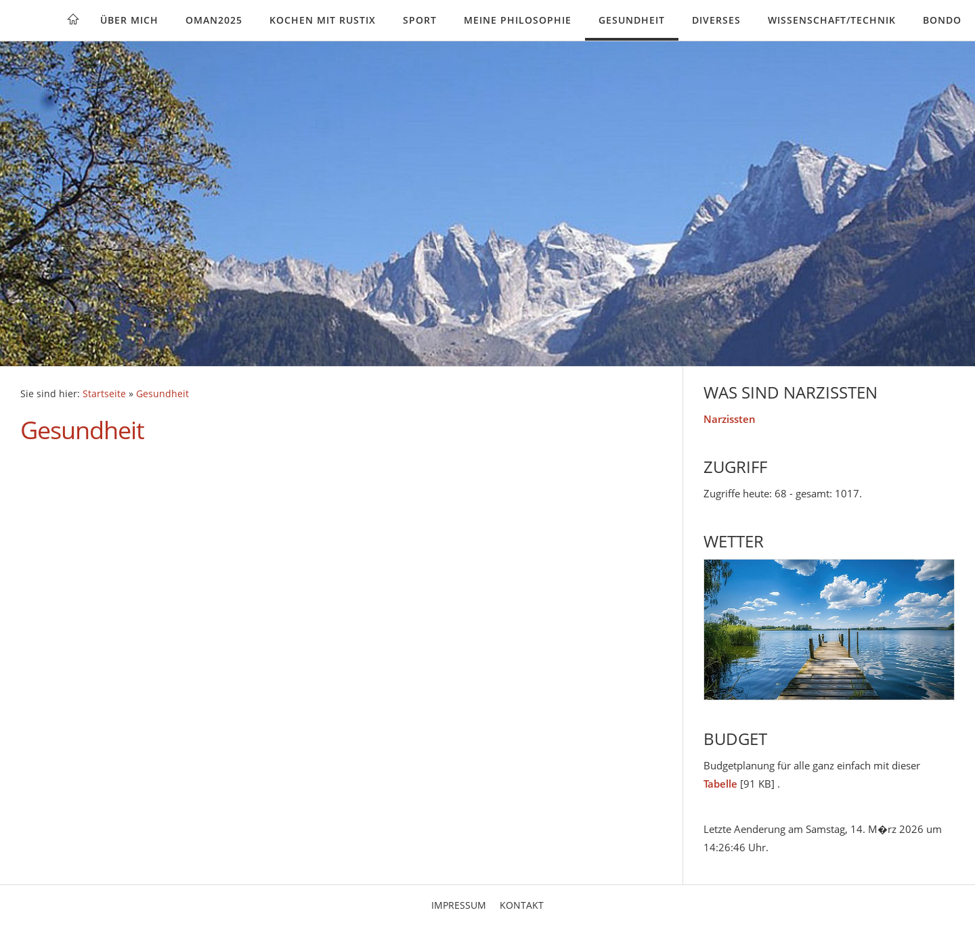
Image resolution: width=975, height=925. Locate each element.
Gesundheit (632, 20)
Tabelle (720, 783)
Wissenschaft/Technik (832, 20)
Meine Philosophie (517, 20)
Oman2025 (214, 20)
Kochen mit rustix (322, 20)
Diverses (716, 20)
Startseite (104, 394)
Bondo (942, 20)
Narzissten (729, 419)
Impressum (458, 905)
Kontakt (522, 905)
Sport (420, 20)
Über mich (129, 20)
